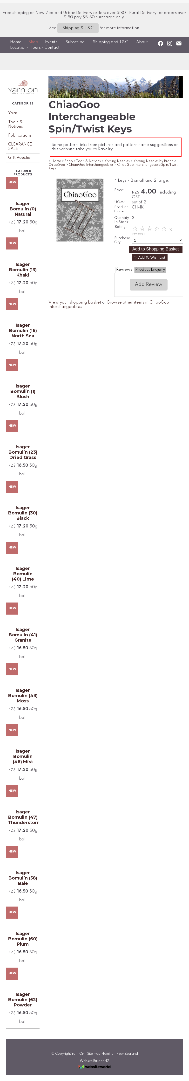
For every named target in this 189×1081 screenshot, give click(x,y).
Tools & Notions (15, 124)
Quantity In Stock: (121, 220)
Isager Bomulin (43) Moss (23, 696)
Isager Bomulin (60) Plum (23, 939)
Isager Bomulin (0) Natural (23, 209)
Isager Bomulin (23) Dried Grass (22, 452)
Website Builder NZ (94, 1061)
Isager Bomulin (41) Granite (23, 635)
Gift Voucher (20, 158)
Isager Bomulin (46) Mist (23, 756)
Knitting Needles (117, 161)
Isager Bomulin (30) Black (22, 513)
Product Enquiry (150, 270)
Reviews (124, 270)
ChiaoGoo (56, 164)
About (142, 42)
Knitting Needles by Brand (153, 161)
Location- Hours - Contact (35, 48)
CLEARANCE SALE (20, 146)
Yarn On (77, 1053)
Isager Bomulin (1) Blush (22, 391)
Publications (20, 135)
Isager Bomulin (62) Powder (22, 1000)
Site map (94, 1053)
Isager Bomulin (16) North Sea (23, 331)
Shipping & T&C (78, 28)
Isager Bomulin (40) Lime (23, 574)
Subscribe (75, 42)
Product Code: (121, 209)
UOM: (119, 202)
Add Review (148, 284)
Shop (33, 42)
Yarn (12, 113)
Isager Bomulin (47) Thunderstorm (23, 817)
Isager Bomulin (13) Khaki (23, 270)
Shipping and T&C (110, 42)
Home (15, 42)
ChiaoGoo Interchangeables (91, 164)
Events (51, 42)
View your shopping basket (74, 302)
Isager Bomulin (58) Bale (22, 878)
